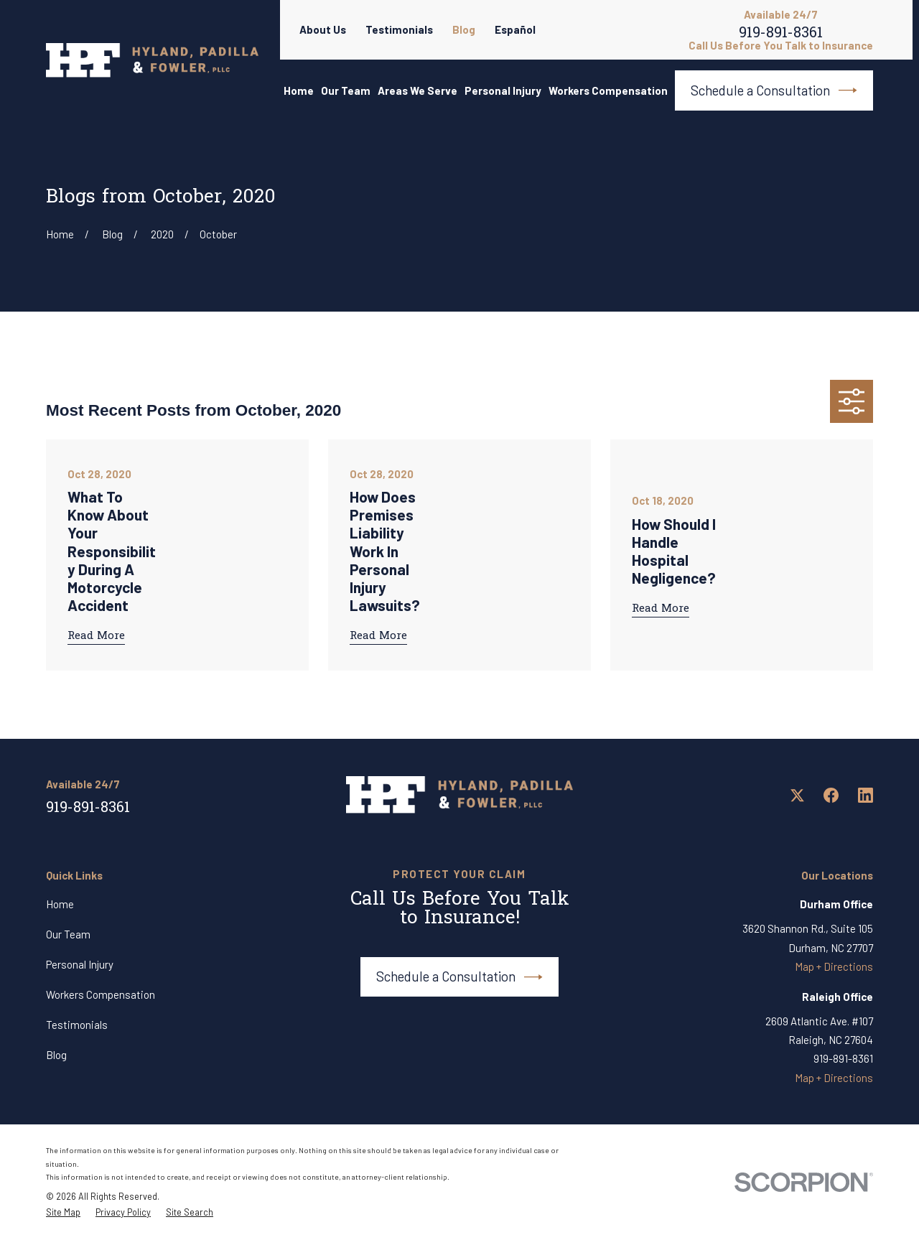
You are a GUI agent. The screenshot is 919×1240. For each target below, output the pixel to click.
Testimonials (399, 29)
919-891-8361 (781, 36)
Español (515, 29)
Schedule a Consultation (774, 90)
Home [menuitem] (299, 90)
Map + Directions (834, 966)
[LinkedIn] (865, 795)
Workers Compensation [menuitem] (608, 90)
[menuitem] (63, 1213)
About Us (322, 29)
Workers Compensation (100, 994)
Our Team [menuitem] (345, 90)
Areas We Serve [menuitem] (417, 90)
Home (60, 904)
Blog (463, 29)
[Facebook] (831, 795)
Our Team (68, 934)
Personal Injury (79, 964)
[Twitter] (797, 795)
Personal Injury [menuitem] (503, 90)
